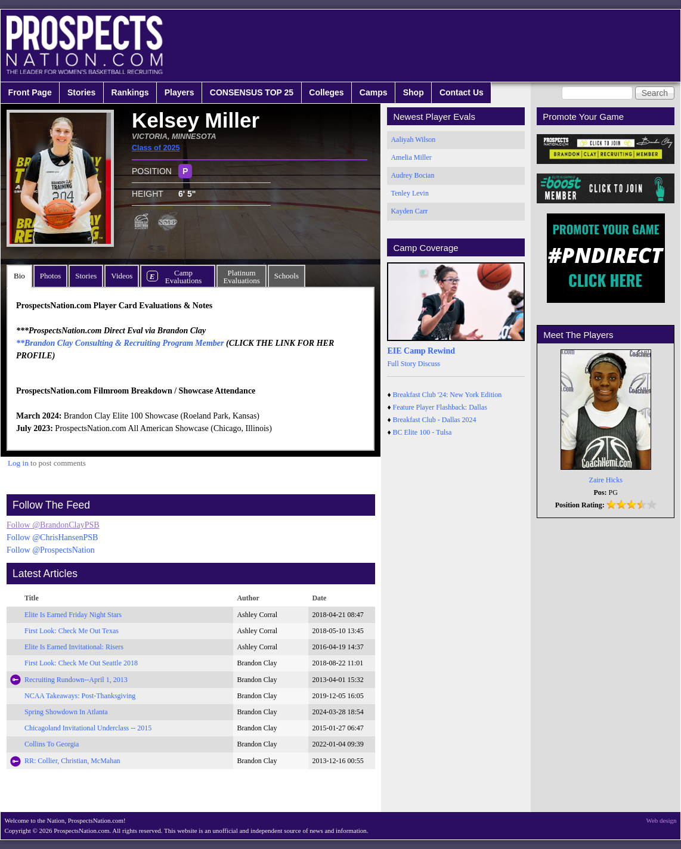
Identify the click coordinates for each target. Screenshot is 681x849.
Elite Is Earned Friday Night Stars (73, 615)
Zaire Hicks (606, 480)
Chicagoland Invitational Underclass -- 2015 (87, 728)
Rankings (130, 92)
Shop (413, 92)
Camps (374, 92)
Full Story (401, 364)
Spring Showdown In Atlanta (66, 712)
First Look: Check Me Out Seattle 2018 (81, 663)
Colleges (326, 92)
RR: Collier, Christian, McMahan (72, 761)
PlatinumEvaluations (241, 276)
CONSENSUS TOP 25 (251, 92)
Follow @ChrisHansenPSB (52, 537)
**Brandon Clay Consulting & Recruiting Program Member (120, 343)
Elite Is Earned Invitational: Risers (73, 647)
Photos (50, 275)
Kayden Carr (409, 211)
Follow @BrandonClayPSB (53, 524)
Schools (286, 275)
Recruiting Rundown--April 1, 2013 (76, 680)
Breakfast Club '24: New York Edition (447, 395)
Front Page (30, 92)
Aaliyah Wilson (413, 139)
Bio (19, 275)
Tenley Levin (409, 193)
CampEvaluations (183, 276)
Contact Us (461, 92)
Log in (18, 462)
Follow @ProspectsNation (51, 550)
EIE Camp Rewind (421, 350)
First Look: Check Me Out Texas (71, 631)
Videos (121, 275)
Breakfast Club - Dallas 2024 (434, 420)
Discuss (429, 364)
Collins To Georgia (51, 744)
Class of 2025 (156, 148)
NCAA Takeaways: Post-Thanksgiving (79, 696)
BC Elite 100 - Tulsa (422, 432)
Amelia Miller (411, 157)
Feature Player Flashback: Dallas (440, 407)
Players (179, 92)
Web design (661, 820)
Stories (81, 92)
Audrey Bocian (412, 175)
